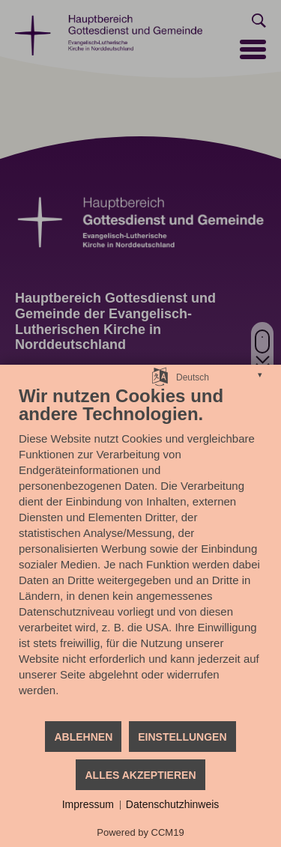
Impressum (88, 804)
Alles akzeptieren (140, 775)
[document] (140, 552)
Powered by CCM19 (140, 832)
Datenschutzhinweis (173, 804)
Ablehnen (83, 737)
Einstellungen (182, 737)
